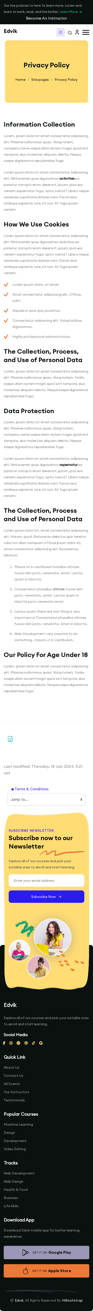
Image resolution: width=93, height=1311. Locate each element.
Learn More (71, 12)
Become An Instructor (46, 18)
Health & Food (16, 1189)
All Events (12, 1084)
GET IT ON (46, 1252)
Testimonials (14, 1100)
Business (11, 1198)
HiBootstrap (72, 1300)
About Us (11, 1067)
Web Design (13, 1181)
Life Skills (11, 1206)
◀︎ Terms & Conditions (30, 789)
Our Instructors (16, 1092)
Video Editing (15, 1149)
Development (15, 1141)
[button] (85, 32)
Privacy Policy (66, 79)
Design (9, 1132)
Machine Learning (18, 1124)
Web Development (19, 1173)
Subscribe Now (46, 896)
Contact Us (13, 1075)
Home (20, 79)
